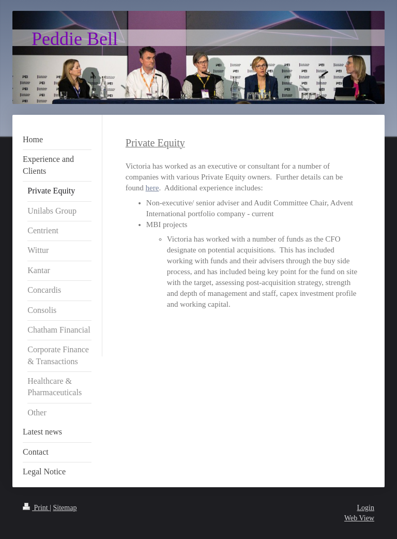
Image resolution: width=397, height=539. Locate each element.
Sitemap (65, 508)
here (152, 188)
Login (365, 508)
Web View (359, 518)
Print (36, 508)
